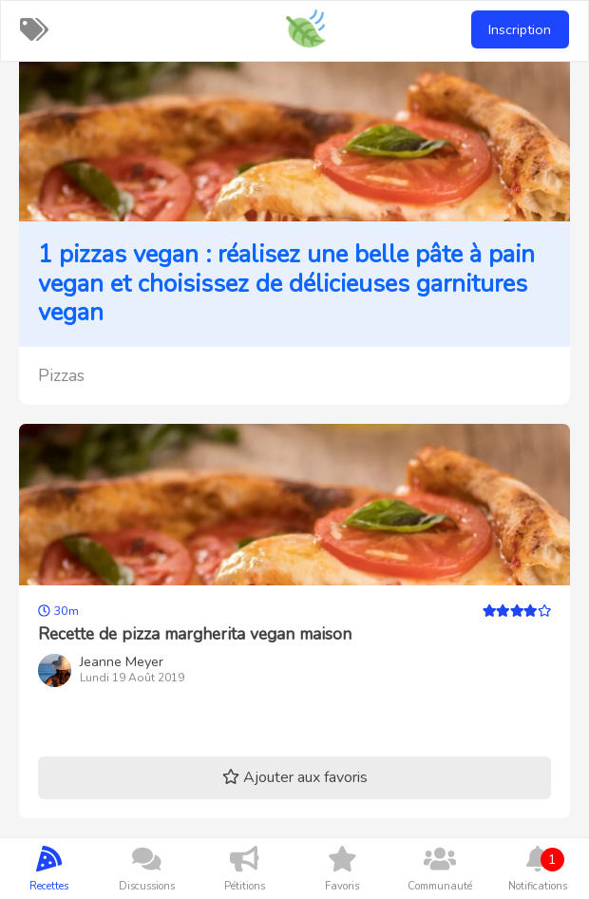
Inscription (519, 29)
